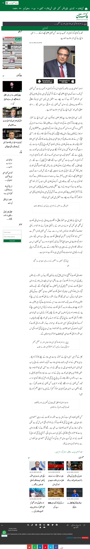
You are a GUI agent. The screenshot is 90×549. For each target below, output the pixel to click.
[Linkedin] (39, 525)
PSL (20, 8)
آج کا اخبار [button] (79, 8)
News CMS (77, 537)
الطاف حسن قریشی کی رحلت (7, 201)
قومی (54, 8)
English (15, 8)
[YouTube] (47, 525)
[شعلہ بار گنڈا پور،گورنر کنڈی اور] (56, 547)
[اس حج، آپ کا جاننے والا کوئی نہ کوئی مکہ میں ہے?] (17, 189)
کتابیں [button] (40, 8)
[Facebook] (56, 525)
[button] (3, 2)
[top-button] (2, 525)
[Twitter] (51, 525)
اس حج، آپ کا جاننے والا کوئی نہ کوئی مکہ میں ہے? (8, 189)
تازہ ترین (71, 8)
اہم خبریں (57, 452)
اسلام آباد (63, 452)
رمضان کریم (26, 8)
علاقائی (69, 452)
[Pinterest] (35, 525)
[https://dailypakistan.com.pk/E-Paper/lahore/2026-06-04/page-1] (12, 53)
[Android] (43, 527)
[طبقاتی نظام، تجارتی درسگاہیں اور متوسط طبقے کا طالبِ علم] (17, 215)
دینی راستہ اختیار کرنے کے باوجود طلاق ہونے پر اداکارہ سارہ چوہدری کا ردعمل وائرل (56, 480)
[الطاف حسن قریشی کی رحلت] (17, 202)
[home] (86, 8)
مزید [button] (33, 8)
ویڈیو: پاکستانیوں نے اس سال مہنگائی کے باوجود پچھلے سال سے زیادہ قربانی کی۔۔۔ (12, 99)
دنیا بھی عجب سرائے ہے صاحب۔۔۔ (9, 163)
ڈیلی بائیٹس (65, 8)
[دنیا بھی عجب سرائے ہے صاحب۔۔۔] (17, 163)
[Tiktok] (31, 525)
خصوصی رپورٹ (76, 452)
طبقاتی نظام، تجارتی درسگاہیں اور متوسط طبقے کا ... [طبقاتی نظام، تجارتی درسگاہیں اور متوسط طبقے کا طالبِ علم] (7, 215)
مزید (29, 457)
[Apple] (39, 527)
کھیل (58, 8)
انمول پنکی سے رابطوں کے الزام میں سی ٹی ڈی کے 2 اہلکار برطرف (51, 206)
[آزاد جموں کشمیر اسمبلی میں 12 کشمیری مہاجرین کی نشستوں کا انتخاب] (17, 176)
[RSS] (27, 525)
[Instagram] (43, 525)
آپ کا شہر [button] (48, 8)
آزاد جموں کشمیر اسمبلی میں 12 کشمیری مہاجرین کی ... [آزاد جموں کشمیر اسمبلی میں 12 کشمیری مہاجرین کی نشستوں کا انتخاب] (7, 176)
